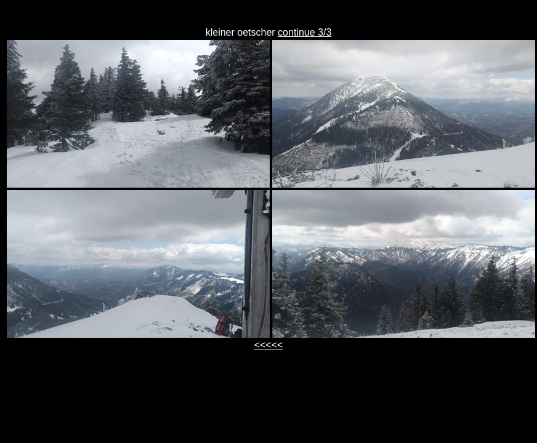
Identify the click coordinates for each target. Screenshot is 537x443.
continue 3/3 (304, 32)
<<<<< (268, 345)
